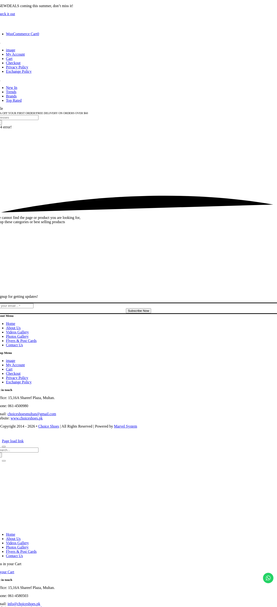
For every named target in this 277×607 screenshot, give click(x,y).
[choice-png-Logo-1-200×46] (138, 26)
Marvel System (125, 426)
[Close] (4, 446)
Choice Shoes (48, 426)
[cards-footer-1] (138, 437)
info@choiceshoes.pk (24, 604)
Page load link (13, 441)
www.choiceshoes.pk (27, 418)
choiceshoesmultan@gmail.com (32, 414)
